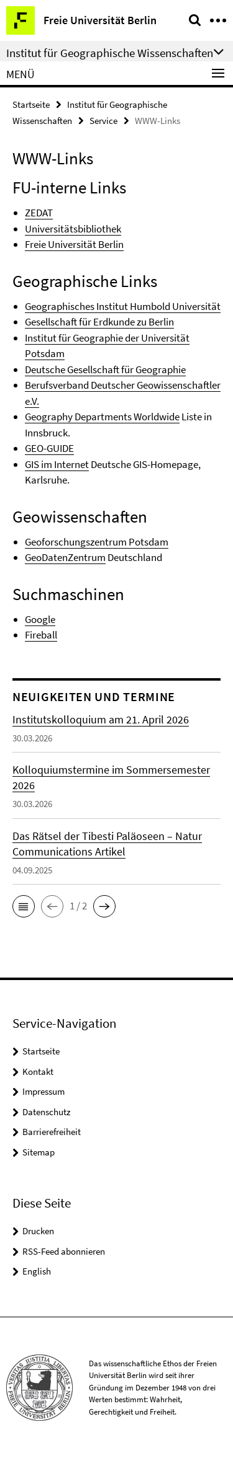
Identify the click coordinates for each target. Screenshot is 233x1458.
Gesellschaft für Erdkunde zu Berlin (99, 322)
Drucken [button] (38, 1231)
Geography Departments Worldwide (102, 416)
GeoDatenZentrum (65, 557)
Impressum (43, 1091)
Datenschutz (46, 1112)
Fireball (41, 635)
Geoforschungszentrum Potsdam (96, 542)
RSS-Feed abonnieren (63, 1251)
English (36, 1271)
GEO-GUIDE (49, 448)
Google (40, 619)
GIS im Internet (57, 464)
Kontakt (37, 1071)
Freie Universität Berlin (74, 244)
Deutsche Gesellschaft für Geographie (105, 369)
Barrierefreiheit (51, 1132)
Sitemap (38, 1152)
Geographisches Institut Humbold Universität (123, 306)
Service (103, 120)
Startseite (31, 104)
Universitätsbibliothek (73, 229)
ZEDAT (39, 212)
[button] (23, 906)
